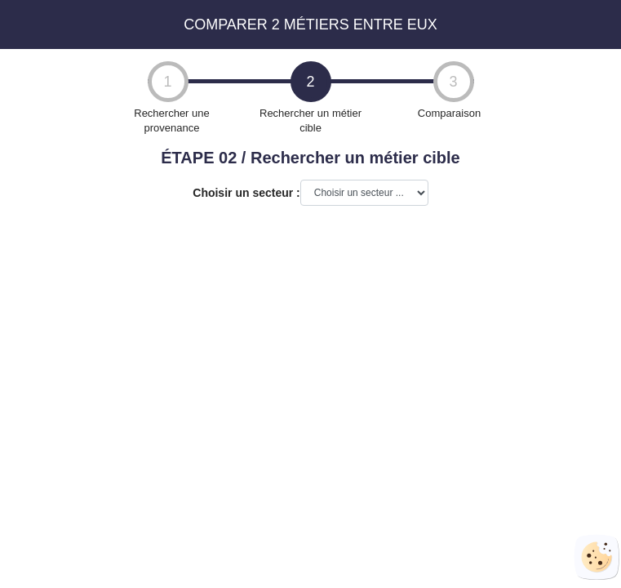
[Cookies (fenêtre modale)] (596, 557)
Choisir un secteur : (246, 192)
